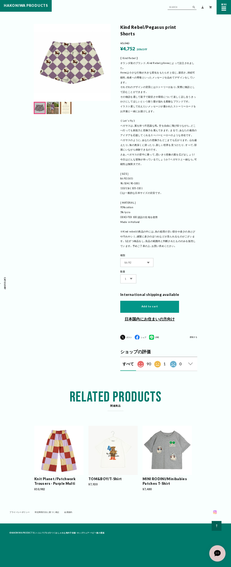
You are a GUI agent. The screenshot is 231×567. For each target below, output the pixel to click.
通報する (193, 337)
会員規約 (68, 513)
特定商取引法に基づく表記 (47, 513)
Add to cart (149, 306)
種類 (122, 255)
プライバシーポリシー (20, 513)
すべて (128, 363)
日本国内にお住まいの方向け (150, 319)
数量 (122, 271)
